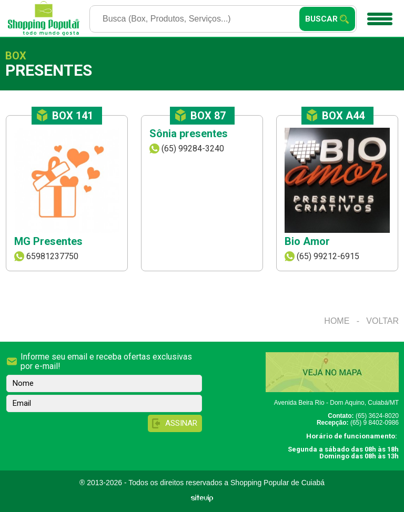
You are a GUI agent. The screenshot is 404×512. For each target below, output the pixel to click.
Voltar (382, 321)
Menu (378, 15)
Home (336, 321)
